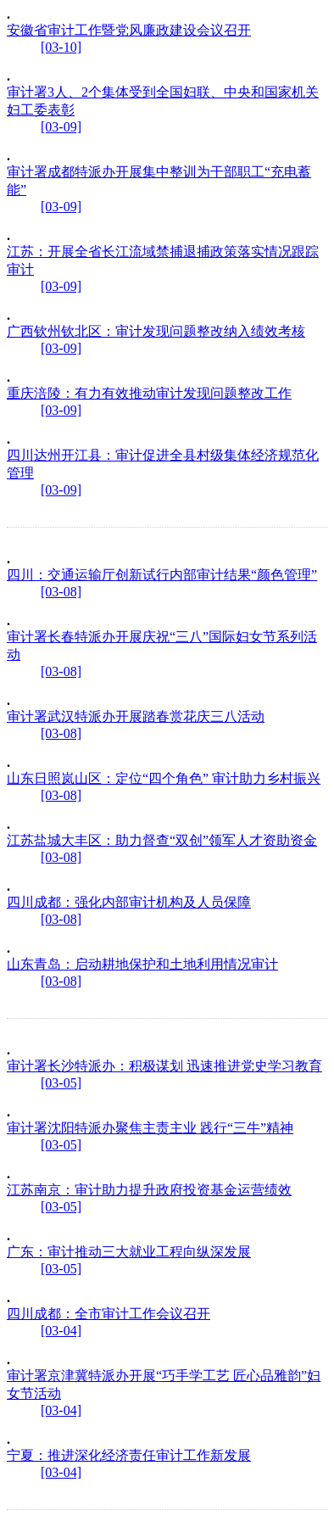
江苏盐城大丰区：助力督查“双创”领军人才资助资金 (162, 840)
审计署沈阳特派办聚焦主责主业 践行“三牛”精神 (150, 1128)
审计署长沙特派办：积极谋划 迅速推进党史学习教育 (164, 1066)
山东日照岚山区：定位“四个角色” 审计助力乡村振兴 (163, 778)
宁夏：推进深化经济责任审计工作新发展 (129, 1455)
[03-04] (61, 1330)
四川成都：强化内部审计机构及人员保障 (129, 902)
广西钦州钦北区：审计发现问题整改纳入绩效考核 (156, 331)
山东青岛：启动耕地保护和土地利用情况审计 (142, 964)
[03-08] (61, 592)
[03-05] (61, 1083)
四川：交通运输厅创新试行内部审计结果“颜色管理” (162, 575)
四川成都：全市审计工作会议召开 (108, 1313)
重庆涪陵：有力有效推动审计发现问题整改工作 (149, 393)
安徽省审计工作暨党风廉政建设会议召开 (129, 30)
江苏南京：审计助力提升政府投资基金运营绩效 (149, 1190)
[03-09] (61, 127)
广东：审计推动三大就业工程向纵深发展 (129, 1252)
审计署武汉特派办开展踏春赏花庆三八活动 (135, 716)
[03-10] (61, 47)
